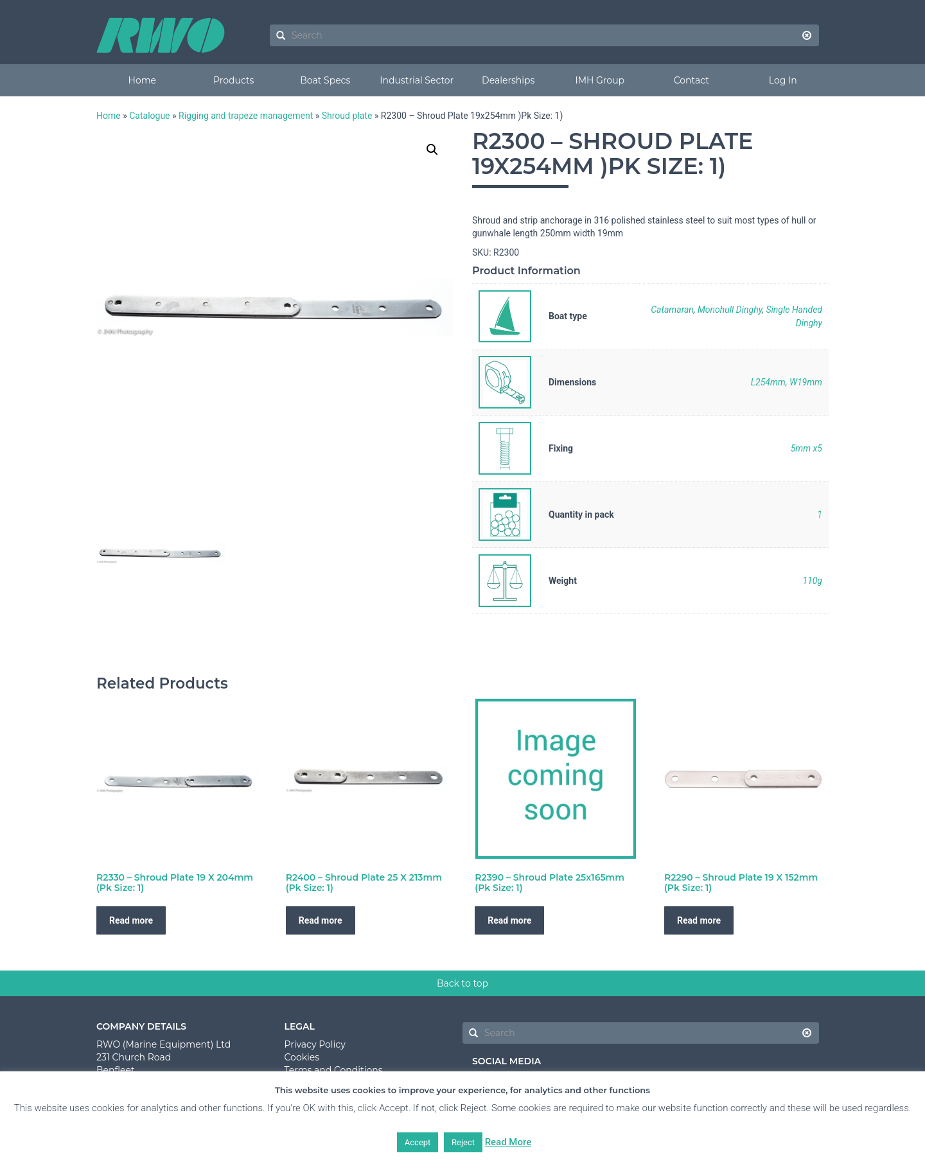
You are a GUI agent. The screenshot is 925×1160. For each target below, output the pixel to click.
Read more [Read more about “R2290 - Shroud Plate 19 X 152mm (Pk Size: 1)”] (699, 920)
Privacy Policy (315, 1044)
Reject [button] (463, 1142)
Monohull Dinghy (730, 309)
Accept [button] (418, 1142)
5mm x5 (806, 448)
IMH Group (599, 80)
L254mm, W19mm (786, 382)
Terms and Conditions (334, 1070)
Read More (508, 1142)
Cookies (302, 1057)
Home (142, 80)
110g (812, 581)
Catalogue (149, 115)
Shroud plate (347, 115)
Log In (783, 80)
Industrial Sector (417, 80)
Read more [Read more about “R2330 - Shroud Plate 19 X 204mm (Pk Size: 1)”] (131, 920)
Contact (691, 80)
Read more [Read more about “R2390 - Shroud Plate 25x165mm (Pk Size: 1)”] (509, 920)
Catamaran (672, 309)
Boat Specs (325, 80)
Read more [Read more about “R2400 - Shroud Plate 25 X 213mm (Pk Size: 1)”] (320, 920)
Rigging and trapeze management (246, 115)
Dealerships (508, 80)
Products (233, 80)
